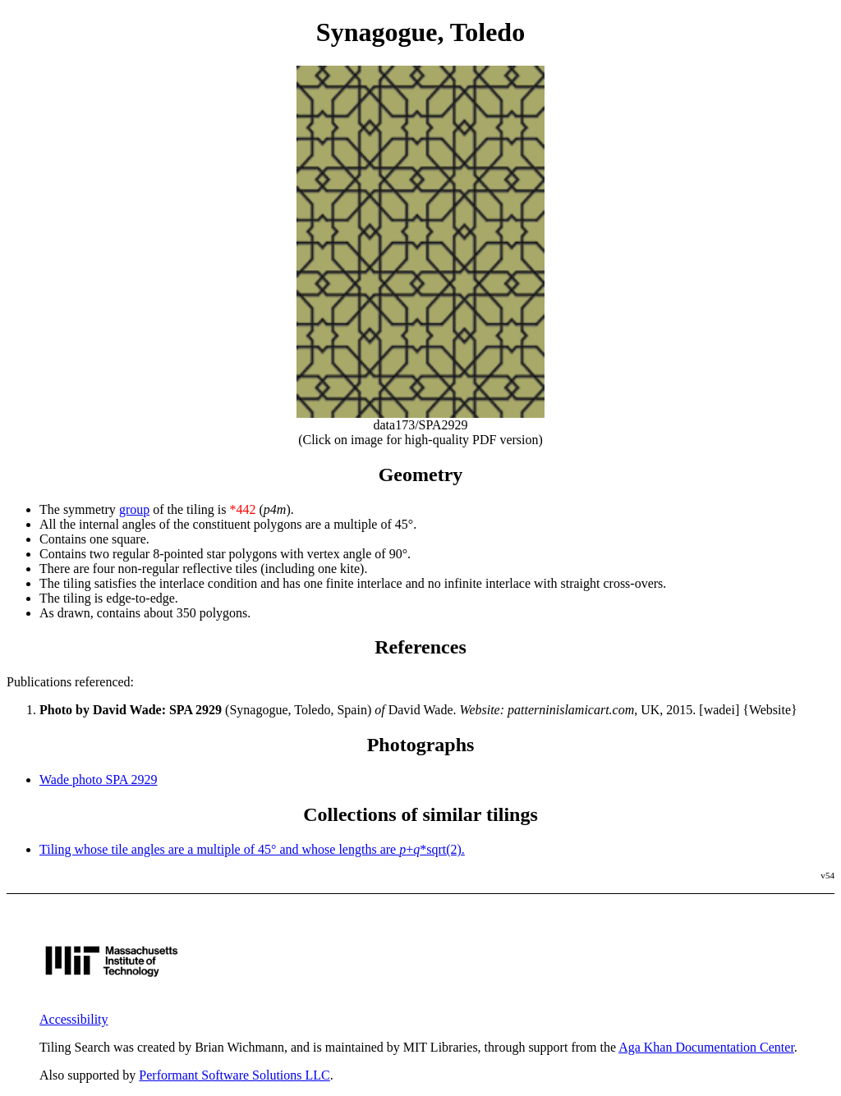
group (134, 509)
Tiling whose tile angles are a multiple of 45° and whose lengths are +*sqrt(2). (252, 849)
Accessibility (73, 1019)
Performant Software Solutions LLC (234, 1075)
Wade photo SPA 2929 (98, 779)
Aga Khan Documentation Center (706, 1047)
